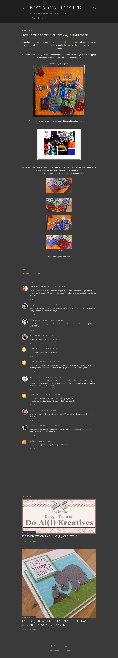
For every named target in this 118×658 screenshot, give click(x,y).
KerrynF (33, 304)
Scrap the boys (73, 45)
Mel (31, 335)
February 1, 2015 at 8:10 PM (49, 441)
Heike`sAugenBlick (38, 287)
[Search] (94, 7)
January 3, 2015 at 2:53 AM (58, 287)
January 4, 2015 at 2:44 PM (52, 320)
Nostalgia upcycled (55, 8)
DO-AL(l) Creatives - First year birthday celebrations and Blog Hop (54, 623)
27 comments (33, 630)
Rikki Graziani (35, 320)
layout (29, 273)
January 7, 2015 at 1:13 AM (48, 348)
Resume (41, 18)
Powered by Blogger (59, 645)
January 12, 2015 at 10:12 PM (49, 362)
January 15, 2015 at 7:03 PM (51, 377)
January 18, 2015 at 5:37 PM (49, 395)
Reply (32, 299)
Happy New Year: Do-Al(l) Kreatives (50, 536)
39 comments (33, 541)
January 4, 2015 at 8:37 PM (44, 335)
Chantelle (34, 425)
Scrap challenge (39, 273)
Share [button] (24, 270)
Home (33, 18)
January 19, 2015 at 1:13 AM (49, 426)
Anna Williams (65, 651)
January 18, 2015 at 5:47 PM (45, 410)
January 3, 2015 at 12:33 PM (48, 305)
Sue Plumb (35, 377)
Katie (32, 410)
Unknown (34, 348)
